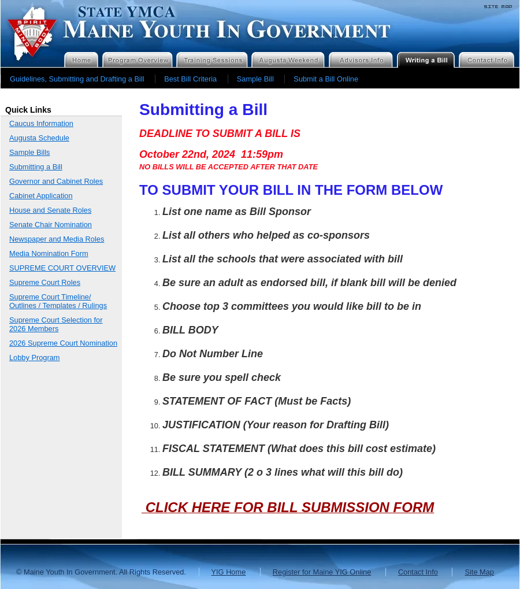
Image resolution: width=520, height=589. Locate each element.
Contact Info (418, 572)
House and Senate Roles (50, 210)
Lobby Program (34, 357)
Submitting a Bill (35, 166)
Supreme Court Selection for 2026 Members (55, 324)
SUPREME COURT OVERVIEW (62, 268)
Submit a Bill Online (326, 79)
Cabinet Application (41, 195)
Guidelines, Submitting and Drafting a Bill (77, 79)
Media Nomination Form (48, 253)
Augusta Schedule (39, 138)
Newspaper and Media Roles (56, 239)
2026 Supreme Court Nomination (63, 343)
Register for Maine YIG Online (322, 572)
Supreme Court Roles (44, 282)
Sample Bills (29, 152)
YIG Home (228, 572)
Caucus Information (41, 123)
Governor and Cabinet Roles (56, 181)
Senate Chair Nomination (50, 224)
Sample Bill (255, 79)
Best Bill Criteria (190, 79)
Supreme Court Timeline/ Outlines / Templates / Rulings (58, 301)
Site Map (479, 572)
